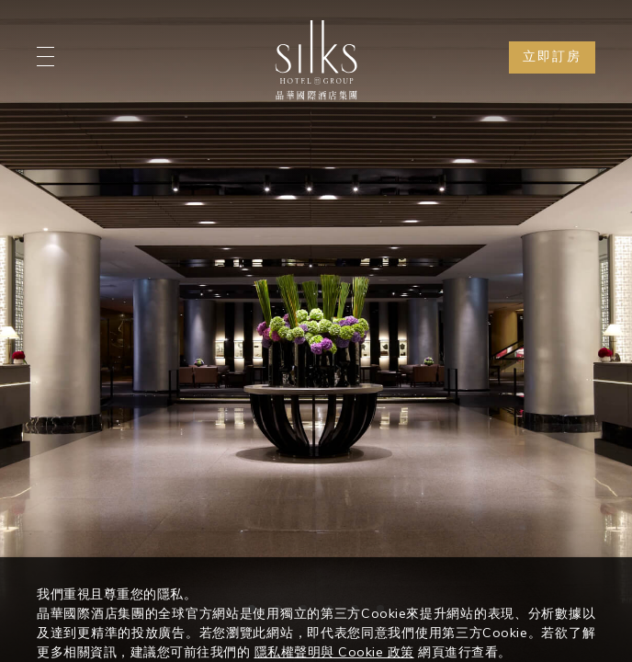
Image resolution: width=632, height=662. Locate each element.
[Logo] (316, 59)
